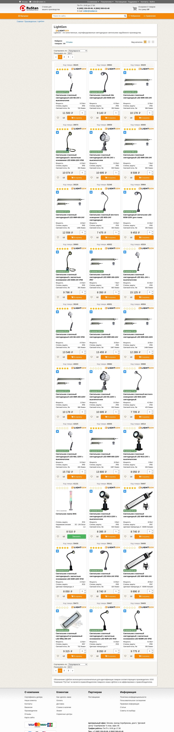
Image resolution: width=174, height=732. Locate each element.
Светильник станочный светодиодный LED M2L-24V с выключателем (136, 272)
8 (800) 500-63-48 (101, 8)
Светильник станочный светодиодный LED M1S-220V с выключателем (103, 511)
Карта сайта (29, 707)
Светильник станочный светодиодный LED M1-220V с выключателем (103, 391)
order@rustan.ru (102, 724)
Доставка (60, 693)
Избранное (134, 16)
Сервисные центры (64, 703)
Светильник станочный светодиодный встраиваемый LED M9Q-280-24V (69, 630)
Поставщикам (121, 2)
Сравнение (150, 16)
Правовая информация (129, 693)
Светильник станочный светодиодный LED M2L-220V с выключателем (69, 451)
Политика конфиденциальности (133, 686)
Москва (25, 2)
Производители (31, 700)
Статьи (123, 697)
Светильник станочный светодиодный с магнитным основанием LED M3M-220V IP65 (70, 152)
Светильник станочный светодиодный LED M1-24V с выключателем (102, 152)
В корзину (76, 113)
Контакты (144, 2)
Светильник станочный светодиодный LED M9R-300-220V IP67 (104, 272)
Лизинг (59, 700)
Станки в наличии (63, 697)
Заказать (76, 531)
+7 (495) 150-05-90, (101, 721)
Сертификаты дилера (33, 686)
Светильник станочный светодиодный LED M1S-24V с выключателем (136, 451)
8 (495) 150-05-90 (85, 8)
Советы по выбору (127, 700)
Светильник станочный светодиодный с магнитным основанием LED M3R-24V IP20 (103, 630)
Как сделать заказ (63, 686)
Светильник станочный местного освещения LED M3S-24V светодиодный (104, 212)
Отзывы (69, 42)
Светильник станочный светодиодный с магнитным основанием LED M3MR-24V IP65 (137, 630)
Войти (152, 2)
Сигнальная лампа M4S (66, 509)
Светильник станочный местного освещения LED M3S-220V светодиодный (138, 391)
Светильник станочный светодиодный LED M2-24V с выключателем (68, 92)
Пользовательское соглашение (133, 690)
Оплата (59, 690)
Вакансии (28, 697)
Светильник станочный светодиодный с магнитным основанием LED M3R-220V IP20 (70, 571)
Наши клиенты (31, 690)
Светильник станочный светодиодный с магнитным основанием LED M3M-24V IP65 (69, 272)
